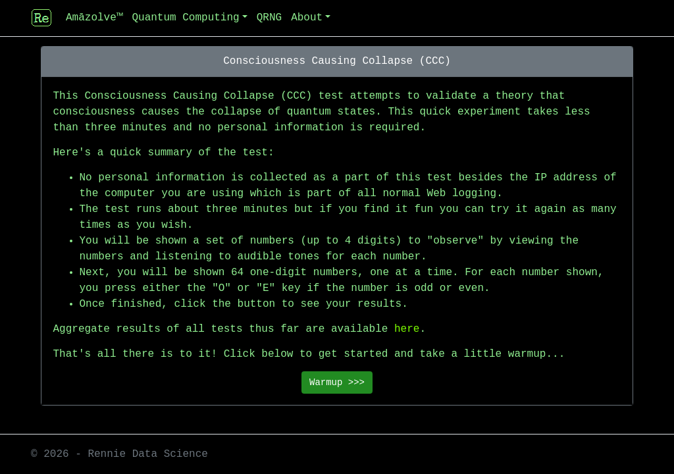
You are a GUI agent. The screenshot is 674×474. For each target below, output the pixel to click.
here (406, 329)
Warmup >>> (337, 382)
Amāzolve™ (94, 18)
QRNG (269, 18)
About (307, 18)
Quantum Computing (185, 18)
